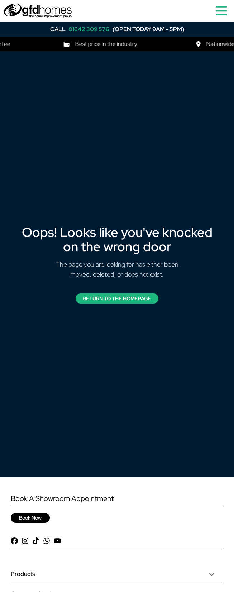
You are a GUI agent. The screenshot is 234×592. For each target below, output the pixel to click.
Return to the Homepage (117, 298)
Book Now (30, 518)
